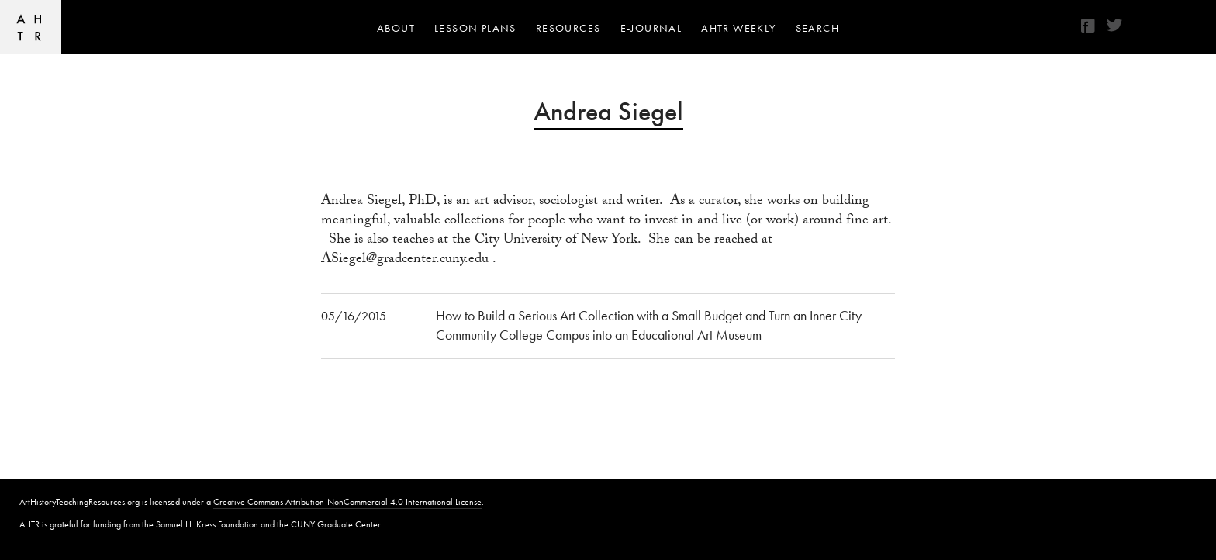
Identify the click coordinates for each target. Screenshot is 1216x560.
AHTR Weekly (738, 28)
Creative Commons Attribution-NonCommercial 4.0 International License (347, 502)
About (396, 28)
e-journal (651, 28)
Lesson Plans (475, 28)
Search (817, 28)
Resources (568, 28)
